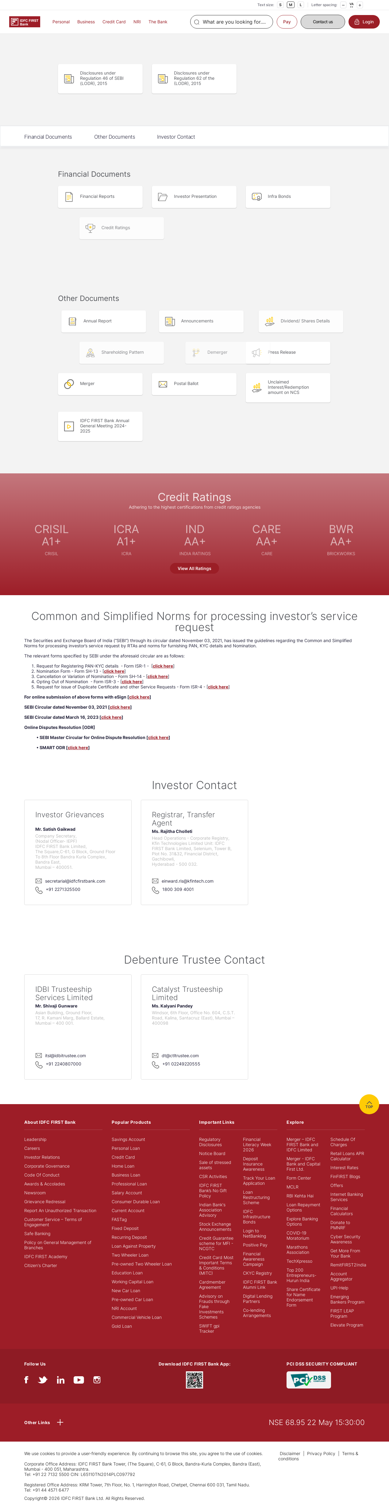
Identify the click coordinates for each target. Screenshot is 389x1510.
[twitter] (42, 1381)
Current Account (128, 1210)
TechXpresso (299, 1261)
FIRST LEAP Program (342, 1313)
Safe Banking (37, 1233)
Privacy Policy (321, 1453)
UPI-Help (339, 1287)
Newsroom (35, 1192)
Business (86, 21)
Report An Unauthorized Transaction (60, 1210)
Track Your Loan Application (259, 1180)
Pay (287, 21)
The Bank (158, 21)
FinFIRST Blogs (345, 1176)
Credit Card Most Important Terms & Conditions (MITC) (216, 1265)
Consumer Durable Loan (136, 1201)
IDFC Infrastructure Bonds (256, 1216)
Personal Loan (126, 1148)
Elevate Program (346, 1324)
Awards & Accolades (44, 1183)
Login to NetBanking (254, 1233)
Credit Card (114, 21)
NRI (137, 21)
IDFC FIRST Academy (45, 1256)
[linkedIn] (60, 1381)
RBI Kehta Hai (300, 1195)
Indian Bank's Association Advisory (212, 1210)
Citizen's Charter (40, 1265)
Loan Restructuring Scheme (256, 1197)
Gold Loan (122, 1326)
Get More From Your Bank (345, 1253)
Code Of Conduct (42, 1174)
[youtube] (79, 1381)
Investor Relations (42, 1157)
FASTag (119, 1219)
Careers (32, 1148)
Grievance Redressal (44, 1201)
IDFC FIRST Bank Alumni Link (260, 1284)
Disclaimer (290, 1453)
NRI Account (124, 1308)
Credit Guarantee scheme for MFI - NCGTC (216, 1243)
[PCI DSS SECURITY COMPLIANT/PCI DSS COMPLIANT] (309, 1379)
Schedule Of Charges (342, 1142)
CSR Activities (213, 1176)
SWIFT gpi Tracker (209, 1328)
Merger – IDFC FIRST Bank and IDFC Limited (302, 1144)
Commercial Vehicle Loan (137, 1317)
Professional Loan (129, 1183)
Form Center (299, 1178)
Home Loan (123, 1166)
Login (364, 22)
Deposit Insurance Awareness (253, 1164)
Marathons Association (298, 1249)
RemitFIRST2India (348, 1264)
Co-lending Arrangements (257, 1313)
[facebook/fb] (26, 1381)
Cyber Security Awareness (345, 1239)
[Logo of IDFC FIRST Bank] (24, 21)
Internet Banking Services (346, 1197)
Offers (336, 1185)
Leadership (35, 1139)
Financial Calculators (341, 1211)
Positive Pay (255, 1244)
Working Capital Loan (132, 1281)
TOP (369, 1104)
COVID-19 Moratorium (298, 1235)
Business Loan (126, 1174)
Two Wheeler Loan (130, 1255)
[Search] (231, 22)
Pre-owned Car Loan (132, 1299)
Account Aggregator (341, 1276)
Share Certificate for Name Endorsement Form (303, 1297)
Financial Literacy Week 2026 (257, 1144)
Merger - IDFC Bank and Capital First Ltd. (303, 1164)
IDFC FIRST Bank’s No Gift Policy (213, 1190)
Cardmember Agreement (212, 1284)
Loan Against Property (134, 1246)
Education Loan (127, 1272)
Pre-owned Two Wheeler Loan (142, 1263)
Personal (61, 21)
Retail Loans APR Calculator (347, 1156)
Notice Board (212, 1153)
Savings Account (128, 1139)
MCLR (292, 1186)
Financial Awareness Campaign (253, 1259)
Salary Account (127, 1192)
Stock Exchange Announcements (215, 1226)
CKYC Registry (257, 1273)
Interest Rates (344, 1167)
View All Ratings (194, 568)
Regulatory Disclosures (210, 1142)
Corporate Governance (47, 1166)
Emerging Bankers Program (347, 1299)
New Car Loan (126, 1290)
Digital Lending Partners (257, 1298)
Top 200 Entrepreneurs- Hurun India (301, 1275)
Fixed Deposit (125, 1228)
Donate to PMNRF (340, 1225)
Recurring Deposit (129, 1237)
